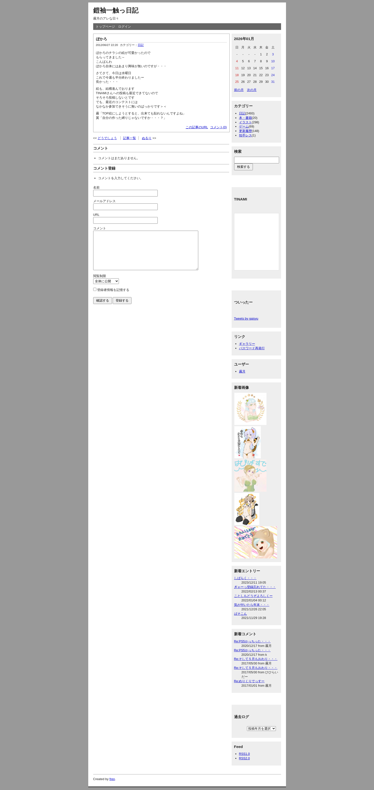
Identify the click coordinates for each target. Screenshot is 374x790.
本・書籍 (245, 118)
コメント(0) (218, 127)
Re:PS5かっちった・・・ (252, 641)
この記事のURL (197, 127)
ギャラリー (247, 344)
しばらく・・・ (245, 578)
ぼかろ (101, 39)
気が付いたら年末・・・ (251, 605)
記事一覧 (129, 138)
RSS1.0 (244, 754)
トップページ (105, 26)
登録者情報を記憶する (113, 297)
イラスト (245, 122)
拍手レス (245, 135)
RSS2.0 (244, 758)
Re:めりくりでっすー (249, 681)
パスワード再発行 (252, 348)
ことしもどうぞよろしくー (253, 596)
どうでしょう (107, 138)
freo (112, 779)
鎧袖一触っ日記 (115, 10)
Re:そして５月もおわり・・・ (256, 659)
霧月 (242, 371)
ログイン (124, 26)
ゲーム (244, 126)
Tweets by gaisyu (246, 318)
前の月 (239, 90)
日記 (141, 45)
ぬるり (147, 138)
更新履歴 (245, 131)
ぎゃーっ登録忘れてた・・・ (255, 587)
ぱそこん (240, 613)
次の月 (252, 90)
